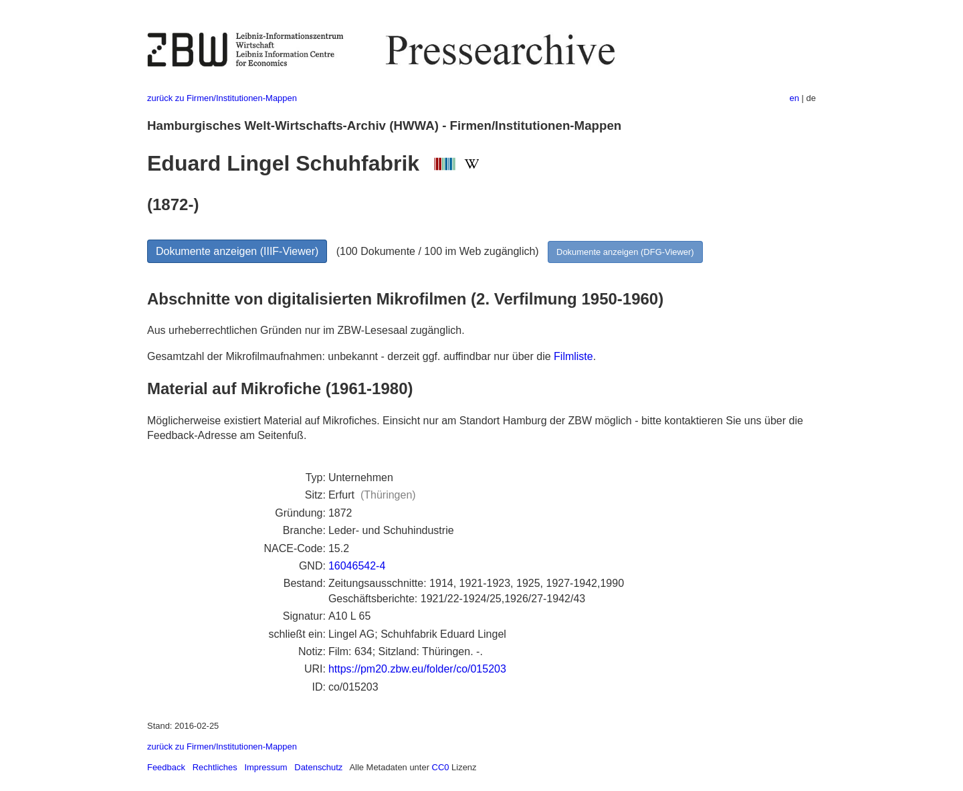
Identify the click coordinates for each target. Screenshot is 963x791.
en (794, 98)
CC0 (440, 767)
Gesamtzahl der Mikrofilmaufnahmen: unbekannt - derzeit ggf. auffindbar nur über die (350, 356)
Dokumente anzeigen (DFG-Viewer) (625, 252)
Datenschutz (318, 767)
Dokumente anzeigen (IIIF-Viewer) (237, 251)
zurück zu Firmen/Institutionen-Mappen (222, 98)
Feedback (166, 767)
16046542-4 (356, 566)
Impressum (265, 767)
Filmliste (573, 356)
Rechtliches (215, 767)
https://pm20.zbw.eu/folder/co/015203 (417, 669)
